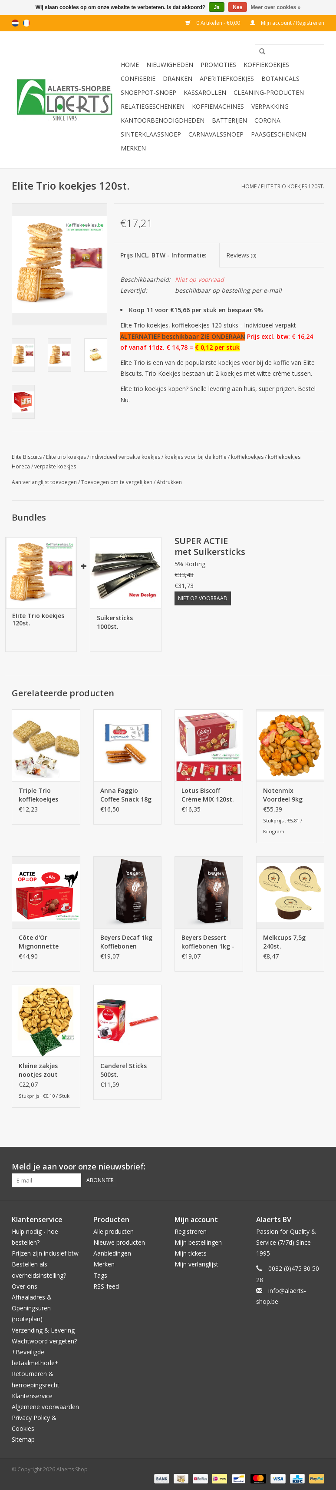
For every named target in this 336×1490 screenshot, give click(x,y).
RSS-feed (106, 1286)
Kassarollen (205, 92)
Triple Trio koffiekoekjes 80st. (38, 795)
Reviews (241, 255)
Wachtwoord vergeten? (44, 1341)
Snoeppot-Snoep (148, 92)
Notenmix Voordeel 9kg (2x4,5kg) (283, 795)
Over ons (24, 1286)
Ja (216, 7)
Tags (100, 1275)
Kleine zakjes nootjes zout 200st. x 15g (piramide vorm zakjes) (42, 1070)
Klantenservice (32, 1396)
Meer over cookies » (276, 7)
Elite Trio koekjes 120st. (292, 186)
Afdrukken (169, 482)
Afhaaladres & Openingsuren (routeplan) (32, 1308)
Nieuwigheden (169, 64)
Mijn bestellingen (198, 1242)
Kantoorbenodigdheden (162, 120)
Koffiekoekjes (266, 64)
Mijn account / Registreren (287, 23)
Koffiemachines (218, 106)
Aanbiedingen (112, 1253)
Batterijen (229, 120)
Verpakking (270, 106)
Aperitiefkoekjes (227, 78)
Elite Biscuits (27, 457)
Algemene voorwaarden (45, 1407)
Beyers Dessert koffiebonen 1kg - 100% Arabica (207, 942)
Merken (133, 148)
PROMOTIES (218, 64)
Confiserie (138, 78)
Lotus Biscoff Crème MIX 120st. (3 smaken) (207, 795)
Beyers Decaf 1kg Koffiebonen (126, 941)
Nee (237, 7)
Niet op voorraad (202, 598)
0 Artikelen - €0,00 (213, 23)
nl (15, 23)
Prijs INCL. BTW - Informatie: (163, 255)
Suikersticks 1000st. (115, 622)
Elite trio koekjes (66, 457)
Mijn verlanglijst (196, 1264)
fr (26, 23)
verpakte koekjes (55, 466)
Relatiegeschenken (152, 106)
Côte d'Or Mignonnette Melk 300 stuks (41, 942)
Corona (267, 120)
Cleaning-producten (269, 92)
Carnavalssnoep (216, 134)
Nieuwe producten (119, 1242)
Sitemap (23, 1439)
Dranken (177, 78)
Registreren (191, 1231)
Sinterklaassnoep (151, 134)
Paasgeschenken (278, 134)
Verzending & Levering (43, 1330)
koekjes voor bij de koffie (196, 457)
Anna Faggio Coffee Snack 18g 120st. (126, 795)
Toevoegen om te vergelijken (117, 482)
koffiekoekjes (247, 457)
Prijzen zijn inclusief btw (45, 1253)
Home (130, 64)
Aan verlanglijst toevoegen (44, 482)
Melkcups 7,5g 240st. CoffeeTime (284, 942)
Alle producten (113, 1231)
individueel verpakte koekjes (125, 457)
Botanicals (280, 78)
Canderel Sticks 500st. (123, 1070)
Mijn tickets (191, 1253)
